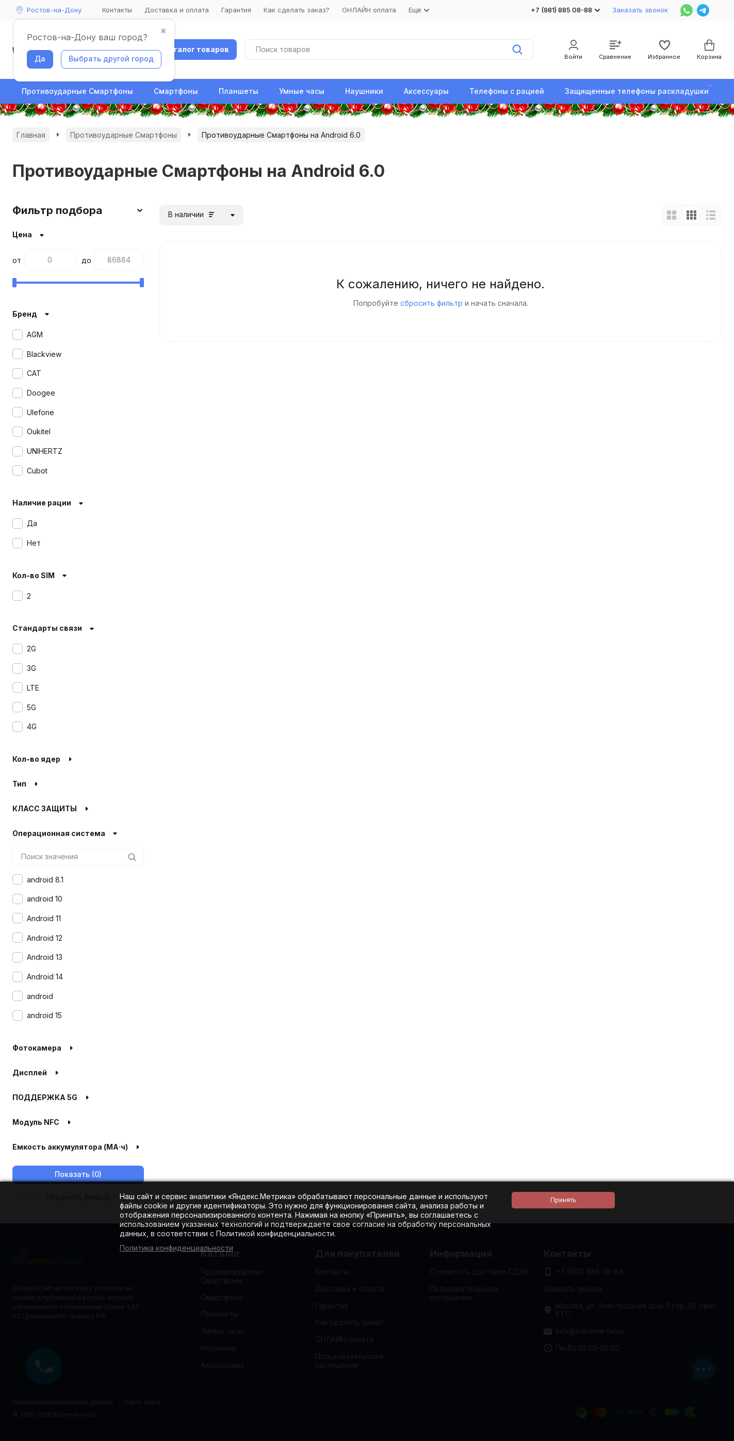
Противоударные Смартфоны (77, 91)
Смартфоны (176, 91)
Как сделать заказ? (297, 10)
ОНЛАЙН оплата (369, 10)
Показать (72, 1174)
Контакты (117, 10)
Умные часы (301, 91)
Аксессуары (426, 91)
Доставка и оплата (176, 10)
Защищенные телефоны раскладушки (637, 91)
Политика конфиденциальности (176, 1247)
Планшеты (238, 91)
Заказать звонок (640, 10)
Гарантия (236, 10)
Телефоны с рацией (506, 91)
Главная (31, 134)
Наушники (364, 91)
